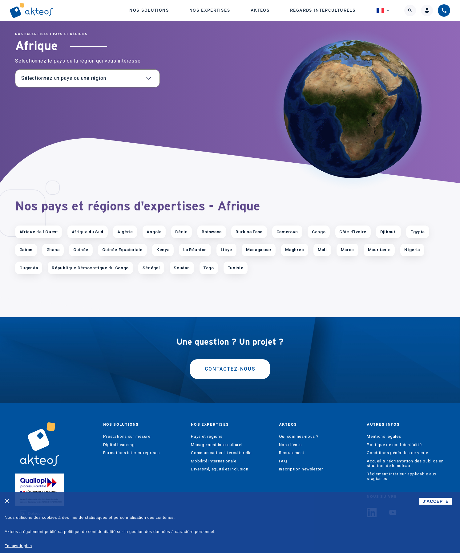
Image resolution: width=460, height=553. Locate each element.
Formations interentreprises (131, 452)
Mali (322, 249)
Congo (318, 231)
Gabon (26, 249)
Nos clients (290, 444)
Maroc (347, 249)
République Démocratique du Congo (90, 267)
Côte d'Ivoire (352, 231)
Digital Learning (119, 444)
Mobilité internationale (213, 461)
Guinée (80, 249)
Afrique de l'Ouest (38, 231)
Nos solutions (149, 10)
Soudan (182, 267)
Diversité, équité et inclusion (219, 469)
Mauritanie (379, 249)
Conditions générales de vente (397, 452)
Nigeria (412, 249)
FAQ (283, 461)
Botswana (212, 231)
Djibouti (388, 231)
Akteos (260, 10)
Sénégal (151, 267)
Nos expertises (209, 10)
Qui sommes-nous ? (299, 436)
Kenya (162, 249)
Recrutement (292, 452)
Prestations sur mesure (127, 436)
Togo (209, 267)
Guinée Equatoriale (122, 249)
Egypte (417, 231)
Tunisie (236, 267)
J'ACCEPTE (436, 501)
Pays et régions (70, 34)
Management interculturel (216, 444)
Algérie (125, 231)
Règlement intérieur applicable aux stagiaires (401, 476)
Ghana (52, 249)
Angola (154, 231)
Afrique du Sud (88, 231)
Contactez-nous (230, 369)
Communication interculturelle (221, 452)
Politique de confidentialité (394, 444)
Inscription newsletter (301, 469)
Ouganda (28, 267)
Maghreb (294, 249)
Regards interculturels (323, 10)
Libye (226, 249)
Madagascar (259, 249)
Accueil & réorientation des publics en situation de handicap (405, 463)
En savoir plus (18, 545)
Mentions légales (384, 436)
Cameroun (287, 231)
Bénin (181, 231)
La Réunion (195, 249)
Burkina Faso (249, 231)
